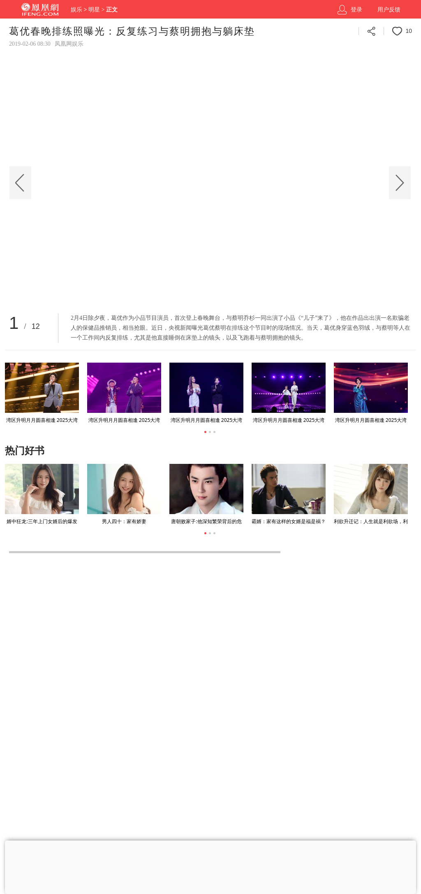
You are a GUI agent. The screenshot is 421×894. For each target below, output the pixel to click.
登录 (356, 10)
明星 (94, 10)
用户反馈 (388, 10)
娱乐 (76, 10)
